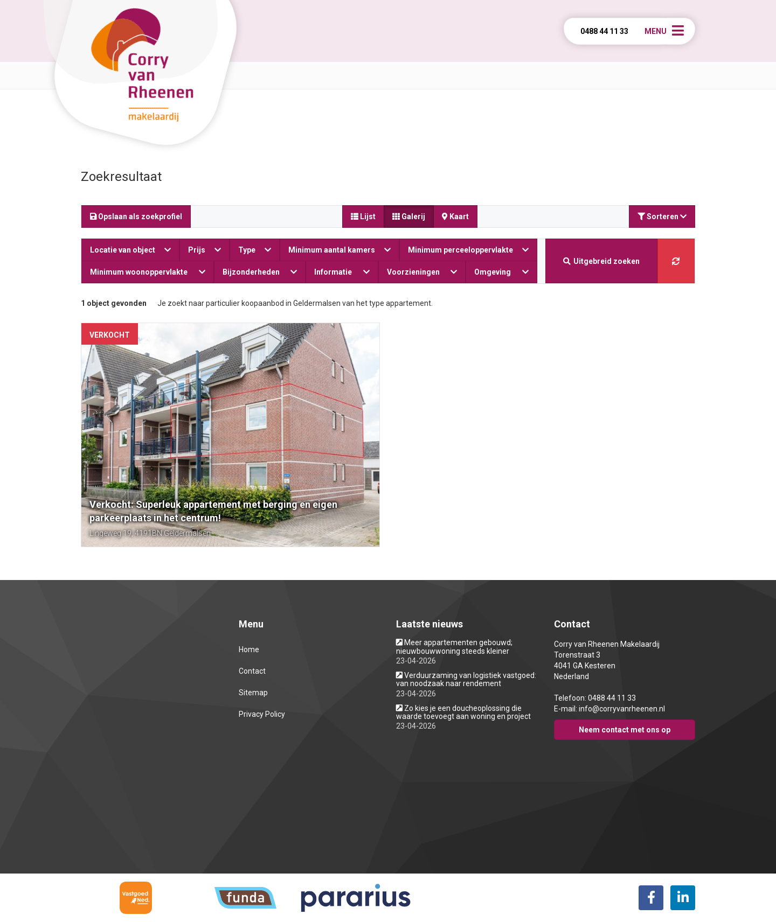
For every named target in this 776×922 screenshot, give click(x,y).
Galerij (408, 216)
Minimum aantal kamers (339, 250)
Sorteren (662, 216)
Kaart (455, 216)
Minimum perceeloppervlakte (468, 250)
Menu (656, 31)
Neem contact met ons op (624, 729)
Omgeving (501, 272)
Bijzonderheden (260, 272)
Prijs (204, 250)
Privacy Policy (262, 714)
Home (249, 649)
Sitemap (253, 692)
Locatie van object (130, 250)
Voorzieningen (422, 272)
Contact (252, 671)
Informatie (342, 272)
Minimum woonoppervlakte (147, 272)
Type (254, 250)
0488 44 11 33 (604, 31)
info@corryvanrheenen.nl (622, 708)
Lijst (363, 216)
